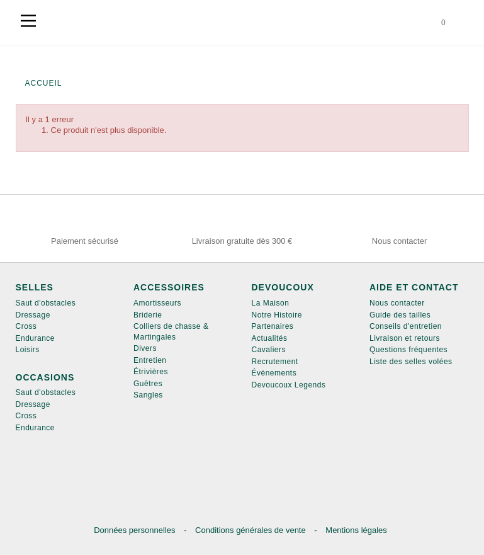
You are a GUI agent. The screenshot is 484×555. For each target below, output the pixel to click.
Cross (26, 326)
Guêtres (147, 383)
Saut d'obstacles (46, 303)
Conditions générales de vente (251, 530)
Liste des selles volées (411, 361)
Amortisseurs (157, 303)
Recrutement (275, 361)
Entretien (150, 360)
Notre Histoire (277, 315)
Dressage (33, 315)
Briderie (147, 315)
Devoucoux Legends (289, 384)
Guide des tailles (400, 315)
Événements (274, 373)
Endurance (35, 338)
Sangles (148, 395)
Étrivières (150, 371)
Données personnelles (135, 530)
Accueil (43, 83)
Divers (145, 348)
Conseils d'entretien (405, 326)
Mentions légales (356, 530)
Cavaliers (269, 349)
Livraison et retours (404, 338)
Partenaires (273, 326)
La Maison (271, 303)
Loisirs (28, 349)
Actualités (270, 338)
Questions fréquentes (408, 349)
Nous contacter (397, 303)
